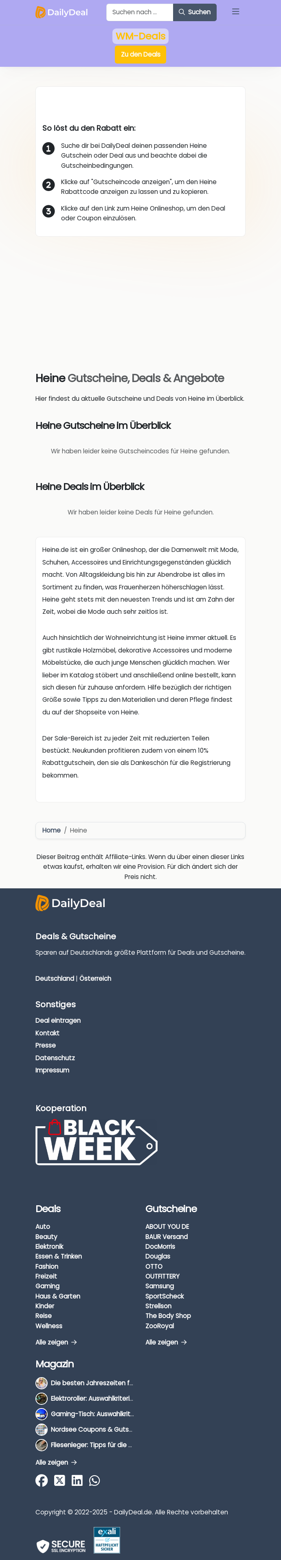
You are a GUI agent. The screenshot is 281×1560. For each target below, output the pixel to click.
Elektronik (49, 1246)
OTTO (153, 1266)
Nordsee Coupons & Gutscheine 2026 (108, 1429)
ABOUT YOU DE (167, 1226)
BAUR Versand (166, 1237)
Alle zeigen (56, 1342)
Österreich (95, 978)
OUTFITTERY (162, 1276)
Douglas (157, 1256)
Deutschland (54, 978)
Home (51, 830)
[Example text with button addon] (139, 13)
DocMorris (160, 1246)
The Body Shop (168, 1316)
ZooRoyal (159, 1326)
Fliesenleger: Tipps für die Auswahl (102, 1445)
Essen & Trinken (58, 1256)
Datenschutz (55, 1058)
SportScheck (164, 1296)
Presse (45, 1045)
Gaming (47, 1286)
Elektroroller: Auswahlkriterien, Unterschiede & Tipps (128, 1398)
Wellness (48, 1326)
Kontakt (47, 1033)
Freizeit (46, 1276)
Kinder (44, 1306)
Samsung (159, 1286)
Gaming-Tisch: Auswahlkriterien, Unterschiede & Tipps (132, 1414)
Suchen (195, 12)
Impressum (52, 1070)
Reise (43, 1316)
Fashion (46, 1266)
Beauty (46, 1237)
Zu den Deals (140, 54)
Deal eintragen (58, 1020)
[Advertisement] (140, 298)
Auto (42, 1226)
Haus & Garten (57, 1296)
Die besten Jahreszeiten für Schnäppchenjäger (122, 1383)
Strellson (158, 1306)
